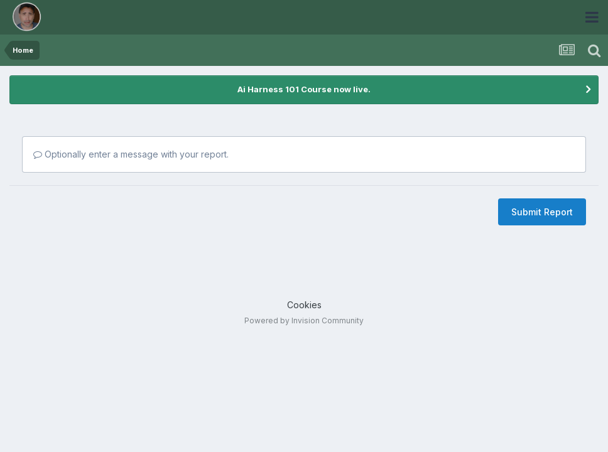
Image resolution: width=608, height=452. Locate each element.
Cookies (304, 304)
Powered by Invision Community (304, 320)
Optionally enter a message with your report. (131, 154)
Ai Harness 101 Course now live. (304, 89)
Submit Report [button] (542, 212)
